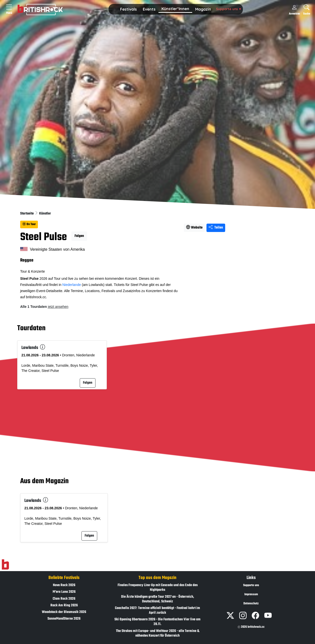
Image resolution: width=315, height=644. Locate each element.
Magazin (203, 9)
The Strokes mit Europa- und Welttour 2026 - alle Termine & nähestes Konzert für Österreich (157, 633)
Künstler (45, 213)
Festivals (128, 9)
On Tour (29, 224)
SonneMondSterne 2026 (63, 619)
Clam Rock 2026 (64, 599)
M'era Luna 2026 (64, 592)
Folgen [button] (79, 236)
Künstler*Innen (175, 8)
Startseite (27, 213)
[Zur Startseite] (5, 564)
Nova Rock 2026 (64, 585)
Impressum (251, 594)
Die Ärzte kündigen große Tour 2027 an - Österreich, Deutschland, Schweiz (157, 599)
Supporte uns (228, 9)
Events (149, 9)
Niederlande (71, 285)
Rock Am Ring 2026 (64, 605)
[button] (128, 9)
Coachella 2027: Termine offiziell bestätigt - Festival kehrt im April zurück (157, 610)
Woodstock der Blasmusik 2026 (64, 612)
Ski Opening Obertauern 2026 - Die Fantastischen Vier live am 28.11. (157, 622)
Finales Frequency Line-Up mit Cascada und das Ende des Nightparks (158, 587)
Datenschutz (251, 603)
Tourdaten (31, 328)
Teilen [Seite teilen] (216, 228)
